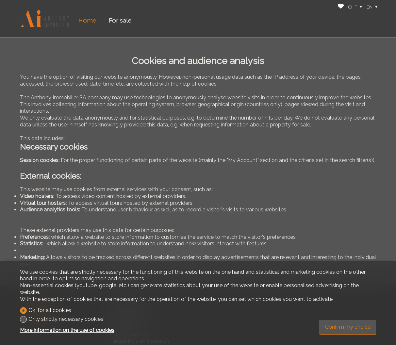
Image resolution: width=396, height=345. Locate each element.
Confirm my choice (348, 327)
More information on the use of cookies (67, 330)
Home (87, 20)
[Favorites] (341, 7)
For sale (120, 20)
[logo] (44, 18)
